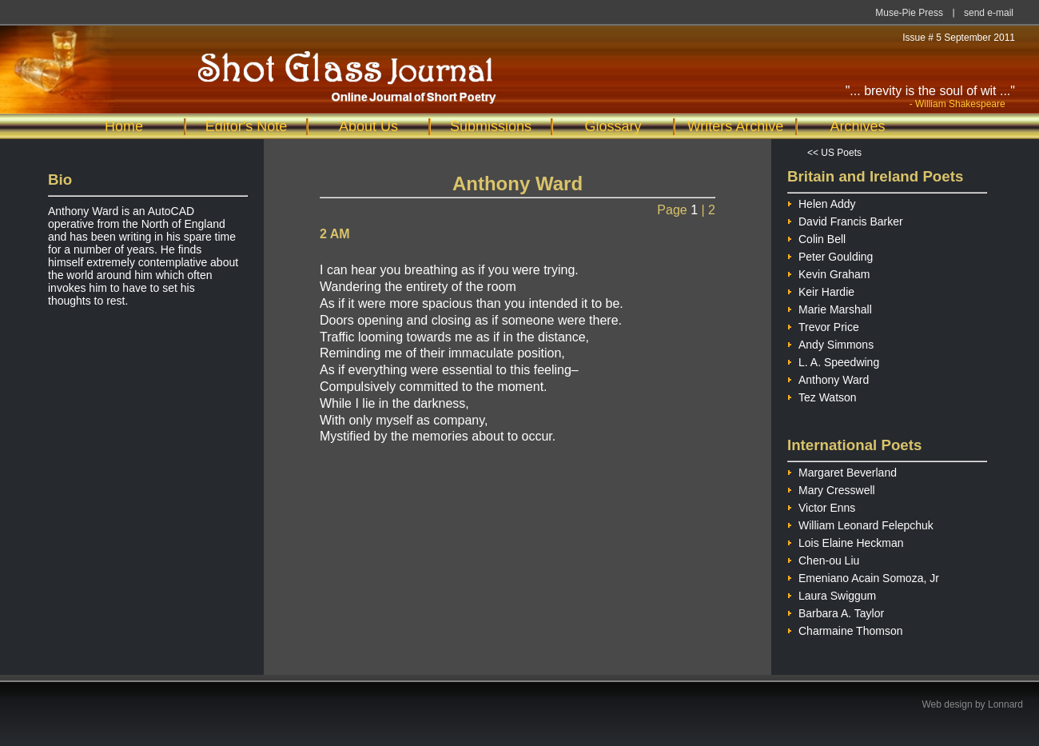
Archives (857, 126)
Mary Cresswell (831, 488)
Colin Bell (816, 237)
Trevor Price (823, 325)
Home (124, 126)
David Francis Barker (845, 219)
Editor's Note (246, 126)
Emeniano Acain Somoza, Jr (863, 576)
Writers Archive (735, 126)
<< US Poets (834, 152)
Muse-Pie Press (909, 12)
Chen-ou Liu (823, 558)
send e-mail (988, 12)
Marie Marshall (829, 307)
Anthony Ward (828, 377)
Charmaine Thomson (844, 628)
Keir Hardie (820, 289)
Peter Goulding (830, 254)
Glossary (612, 126)
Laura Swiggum (831, 593)
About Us (368, 126)
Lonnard (1005, 704)
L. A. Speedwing (833, 360)
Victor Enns (821, 505)
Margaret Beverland (842, 470)
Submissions (490, 126)
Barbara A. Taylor (835, 611)
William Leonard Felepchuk (860, 523)
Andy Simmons (830, 342)
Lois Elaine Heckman (845, 541)
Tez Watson (822, 395)
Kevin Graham (828, 272)
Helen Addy (821, 201)
